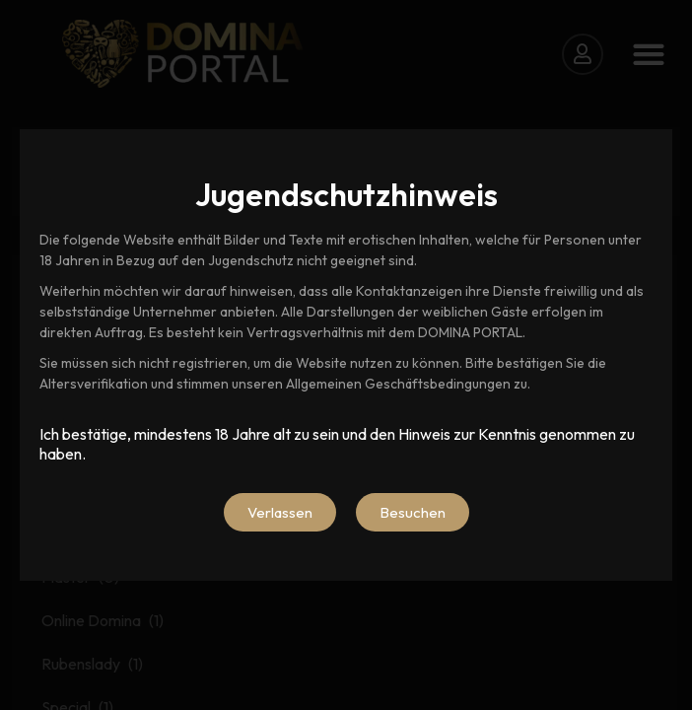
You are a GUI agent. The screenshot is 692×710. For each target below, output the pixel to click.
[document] (346, 355)
